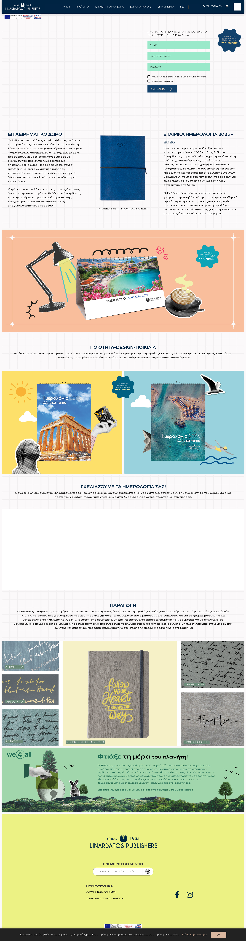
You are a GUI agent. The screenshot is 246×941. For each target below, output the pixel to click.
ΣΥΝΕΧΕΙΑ (158, 89)
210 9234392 (212, 6)
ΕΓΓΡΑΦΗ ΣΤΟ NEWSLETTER (162, 81)
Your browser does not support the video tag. (123, 548)
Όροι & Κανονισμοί (101, 892)
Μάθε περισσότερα (194, 934)
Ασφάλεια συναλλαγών (104, 898)
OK (218, 935)
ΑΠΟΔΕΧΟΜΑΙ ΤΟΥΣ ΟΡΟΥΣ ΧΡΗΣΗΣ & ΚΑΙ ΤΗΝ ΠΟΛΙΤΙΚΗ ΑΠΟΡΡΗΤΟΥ (179, 77)
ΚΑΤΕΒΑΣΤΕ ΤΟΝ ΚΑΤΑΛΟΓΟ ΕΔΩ (123, 209)
